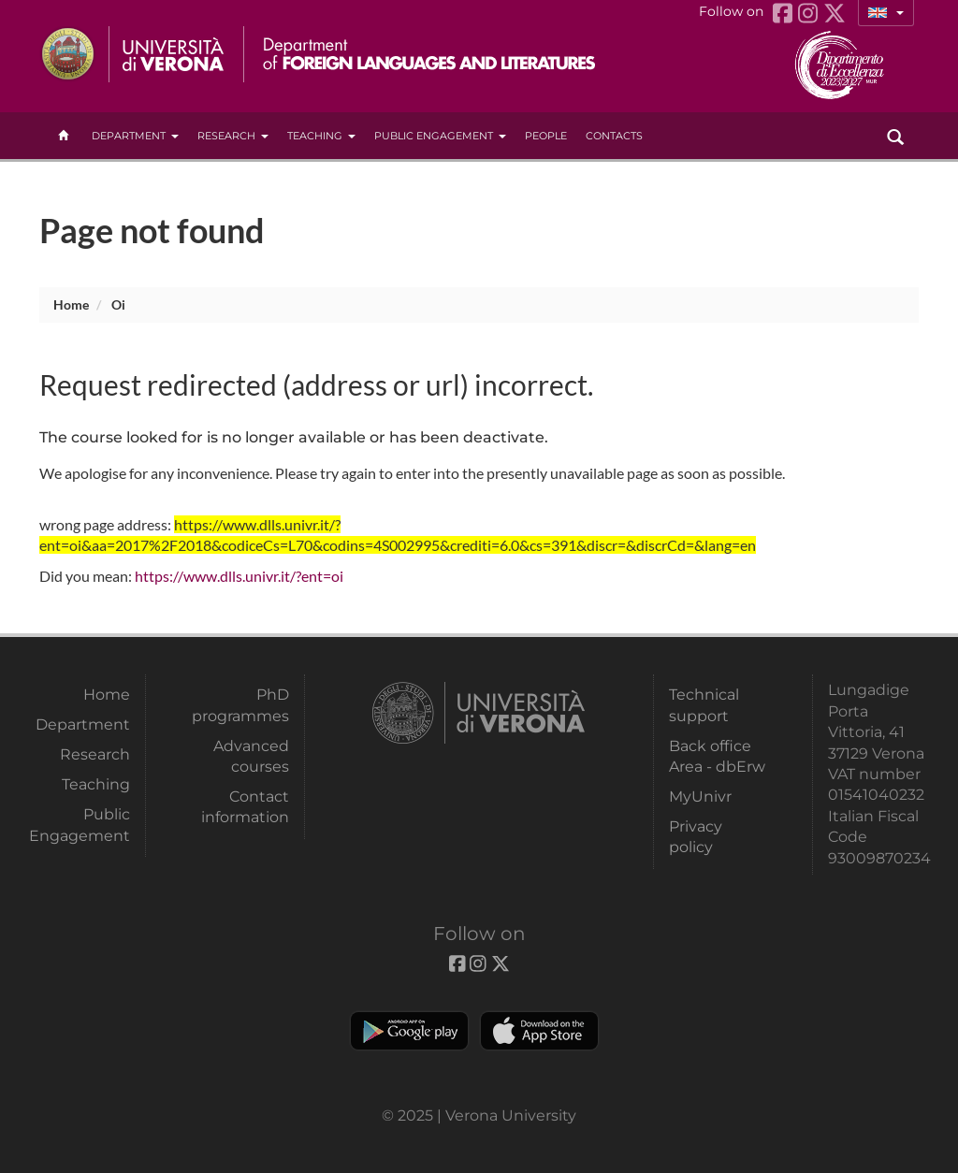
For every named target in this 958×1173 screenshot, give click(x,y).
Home (71, 304)
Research (233, 135)
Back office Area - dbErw (717, 756)
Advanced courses (251, 756)
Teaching (321, 135)
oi (118, 304)
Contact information (245, 807)
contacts (614, 135)
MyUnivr (700, 796)
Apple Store (539, 1031)
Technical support (704, 705)
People (546, 135)
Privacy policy (695, 837)
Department (135, 135)
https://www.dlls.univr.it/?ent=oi (239, 576)
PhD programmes (240, 705)
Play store (409, 1031)
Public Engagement (440, 135)
